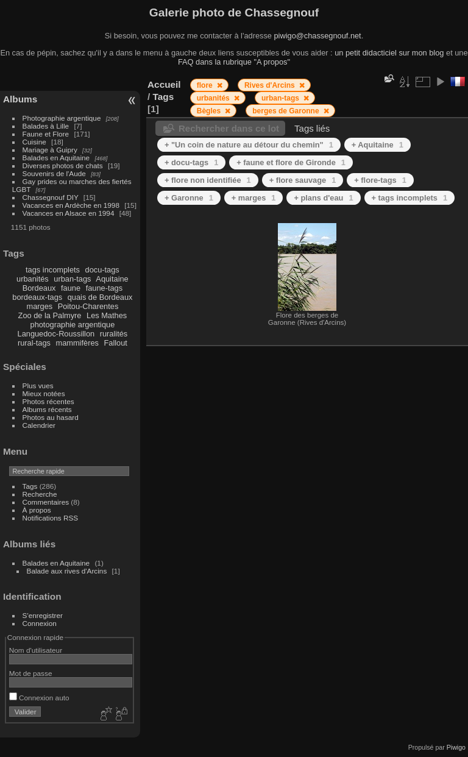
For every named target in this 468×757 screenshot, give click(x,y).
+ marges (254, 197)
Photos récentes (48, 401)
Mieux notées (44, 393)
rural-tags (34, 342)
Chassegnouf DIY (51, 197)
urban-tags (72, 278)
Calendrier (39, 425)
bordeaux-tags (37, 297)
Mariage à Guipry (50, 150)
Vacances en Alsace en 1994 (69, 213)
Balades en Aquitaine (56, 158)
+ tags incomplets (410, 197)
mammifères (77, 342)
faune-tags (104, 288)
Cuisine (34, 142)
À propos (37, 510)
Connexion (40, 623)
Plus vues (38, 385)
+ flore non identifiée (208, 180)
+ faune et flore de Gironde (291, 162)
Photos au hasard (51, 417)
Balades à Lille (46, 126)
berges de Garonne (286, 111)
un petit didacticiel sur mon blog (389, 52)
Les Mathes (107, 315)
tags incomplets (53, 269)
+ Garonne (189, 197)
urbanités (32, 278)
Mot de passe (30, 673)
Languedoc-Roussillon (56, 333)
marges (39, 306)
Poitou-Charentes (88, 306)
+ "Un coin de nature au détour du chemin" (249, 144)
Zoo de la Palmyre (50, 315)
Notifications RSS (51, 518)
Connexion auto (39, 698)
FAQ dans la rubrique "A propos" (234, 61)
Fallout (115, 342)
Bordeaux (39, 288)
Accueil (164, 84)
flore (205, 85)
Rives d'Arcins (270, 85)
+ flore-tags (380, 180)
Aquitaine (112, 278)
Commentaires (46, 502)
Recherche (40, 494)
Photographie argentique (62, 118)
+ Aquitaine (377, 144)
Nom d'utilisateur (35, 650)
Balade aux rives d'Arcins (67, 571)
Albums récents (47, 409)
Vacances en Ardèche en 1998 (71, 205)
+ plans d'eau (323, 197)
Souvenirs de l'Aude (54, 173)
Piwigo (456, 747)
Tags (30, 486)
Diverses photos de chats (63, 165)
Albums (20, 99)
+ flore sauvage (302, 180)
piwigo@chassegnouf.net (317, 35)
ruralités (114, 333)
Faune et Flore (46, 134)
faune (70, 288)
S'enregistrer (43, 615)
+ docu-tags (191, 162)
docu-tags (102, 269)
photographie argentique (72, 324)
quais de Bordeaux (100, 297)
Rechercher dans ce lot (229, 128)
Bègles (210, 111)
